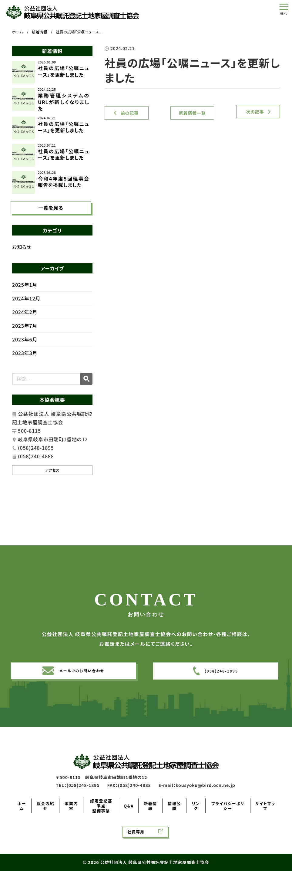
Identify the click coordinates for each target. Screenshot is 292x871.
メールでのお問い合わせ (82, 680)
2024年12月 (26, 305)
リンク (196, 806)
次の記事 (255, 112)
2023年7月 (24, 333)
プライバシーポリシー (227, 806)
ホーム (21, 806)
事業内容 (71, 806)
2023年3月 (24, 360)
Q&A (129, 806)
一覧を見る (50, 213)
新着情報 (150, 806)
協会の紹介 (45, 806)
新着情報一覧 (192, 113)
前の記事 (130, 113)
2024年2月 (24, 319)
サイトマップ (265, 806)
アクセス (52, 477)
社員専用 (136, 832)
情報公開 (174, 806)
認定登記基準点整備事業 (101, 805)
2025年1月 (24, 292)
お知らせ (22, 254)
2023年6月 (24, 346)
